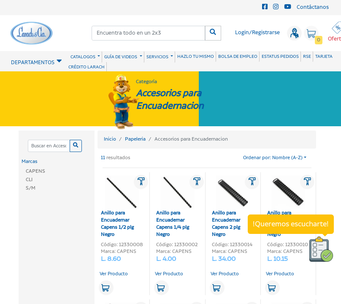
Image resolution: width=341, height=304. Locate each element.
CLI (29, 179)
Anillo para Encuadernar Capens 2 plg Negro (231, 207)
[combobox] (149, 33)
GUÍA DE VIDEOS (121, 57)
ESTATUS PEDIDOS (280, 56)
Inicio (110, 139)
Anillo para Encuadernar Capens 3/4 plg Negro (286, 207)
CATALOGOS (83, 57)
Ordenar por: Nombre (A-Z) (273, 158)
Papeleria (135, 139)
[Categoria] (49, 146)
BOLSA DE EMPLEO (237, 56)
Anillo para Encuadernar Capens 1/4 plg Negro (175, 207)
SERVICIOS (157, 57)
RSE (307, 56)
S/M (30, 188)
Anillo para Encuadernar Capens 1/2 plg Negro (120, 207)
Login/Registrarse (257, 33)
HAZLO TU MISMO (195, 56)
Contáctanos (313, 7)
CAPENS (35, 171)
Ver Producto (114, 274)
